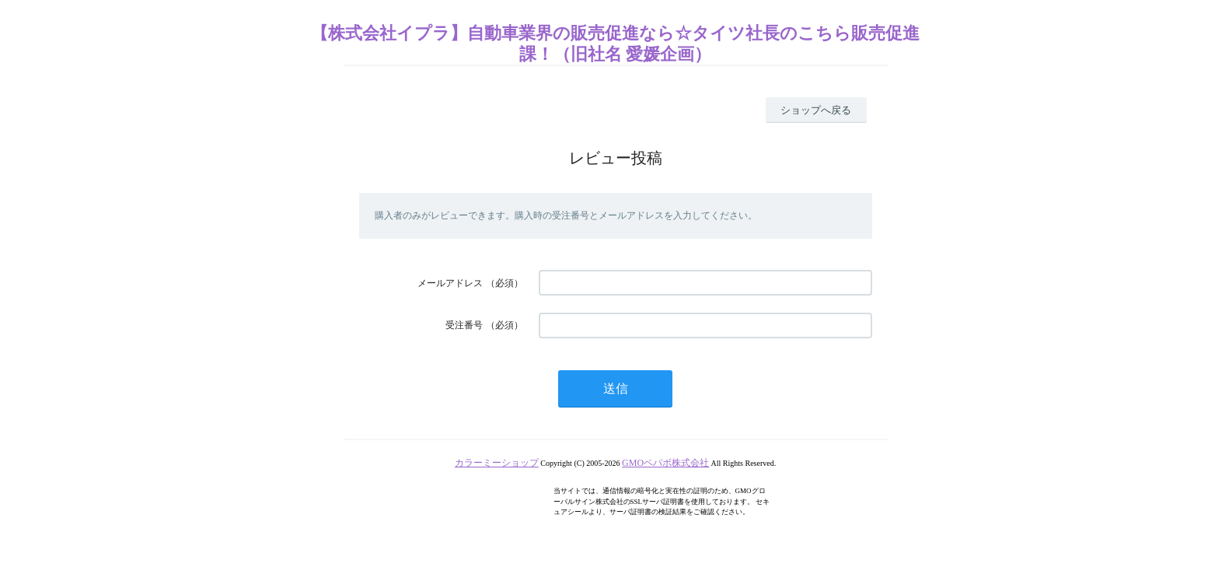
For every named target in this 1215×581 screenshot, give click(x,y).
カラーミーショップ (497, 462)
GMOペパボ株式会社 (665, 462)
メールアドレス (450, 283)
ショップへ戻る (815, 110)
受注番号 (464, 325)
